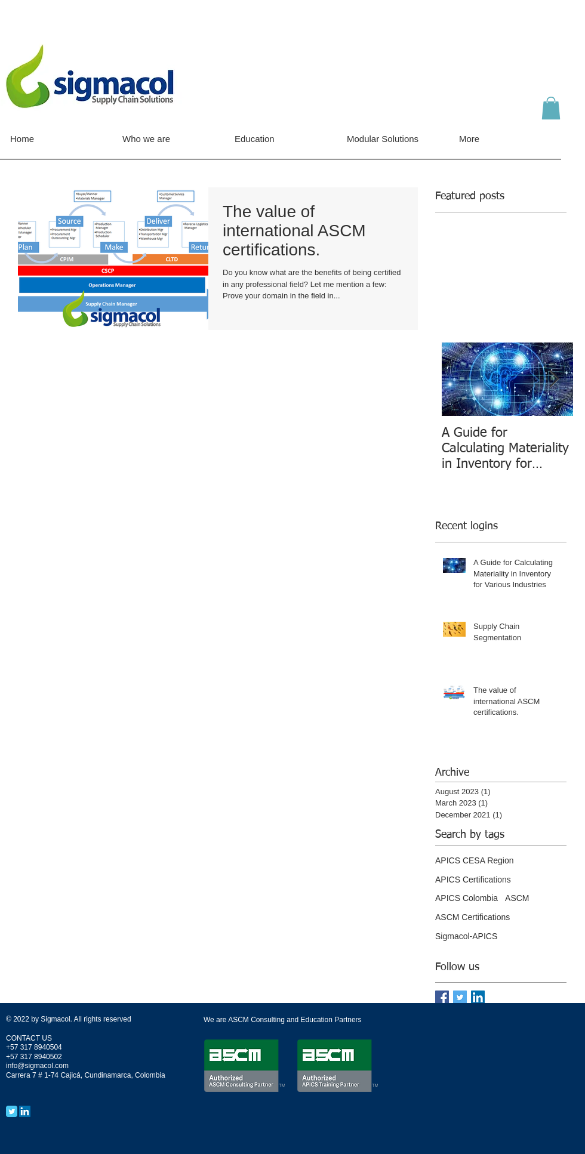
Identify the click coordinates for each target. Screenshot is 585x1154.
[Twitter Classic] (11, 1111)
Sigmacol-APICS (466, 936)
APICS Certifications (473, 879)
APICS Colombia (466, 898)
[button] (551, 108)
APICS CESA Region (474, 860)
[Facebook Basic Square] (442, 997)
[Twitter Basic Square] (460, 997)
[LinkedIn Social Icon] (478, 997)
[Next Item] (554, 380)
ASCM (517, 898)
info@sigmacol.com (37, 1066)
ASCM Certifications (472, 917)
